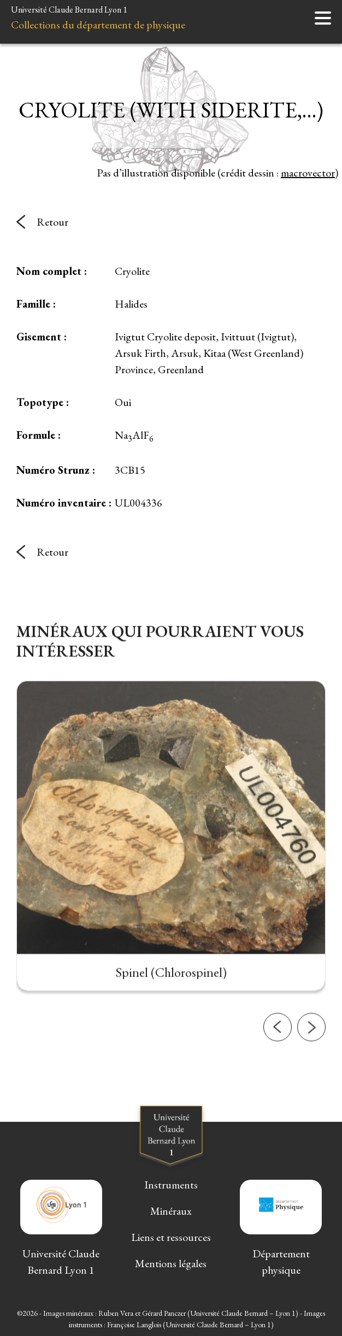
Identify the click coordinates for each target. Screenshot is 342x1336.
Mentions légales (171, 1263)
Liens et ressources (171, 1237)
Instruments (171, 1185)
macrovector (308, 173)
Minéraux (171, 1211)
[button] (277, 1052)
